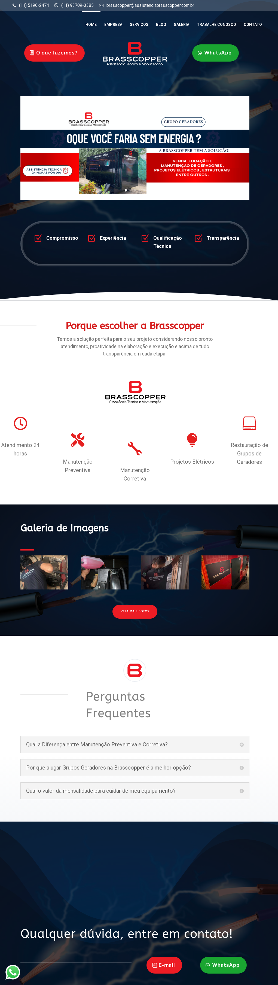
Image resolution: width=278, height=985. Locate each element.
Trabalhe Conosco (216, 24)
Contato (253, 24)
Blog (161, 24)
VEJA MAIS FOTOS (135, 611)
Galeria (181, 24)
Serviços (139, 24)
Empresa (113, 24)
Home (91, 24)
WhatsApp (218, 53)
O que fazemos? (57, 53)
